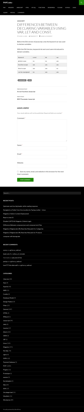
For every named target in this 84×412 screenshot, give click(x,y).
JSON (5, 336)
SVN (4, 388)
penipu (5, 261)
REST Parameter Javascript (42, 97)
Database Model (8, 298)
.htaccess (6, 279)
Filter (5, 305)
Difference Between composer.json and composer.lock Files (22, 225)
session (5, 377)
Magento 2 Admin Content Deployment (16, 214)
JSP (4, 339)
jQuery (5, 12)
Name (19, 145)
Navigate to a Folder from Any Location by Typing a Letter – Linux (24, 210)
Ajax (4, 283)
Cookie (5, 294)
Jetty (4, 324)
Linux (74, 7)
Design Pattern (8, 302)
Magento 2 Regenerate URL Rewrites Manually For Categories (23, 229)
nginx (5, 354)
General (5, 309)
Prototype (6, 373)
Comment (21, 118)
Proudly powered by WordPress (12, 409)
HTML (27, 7)
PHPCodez (7, 2)
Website (20, 163)
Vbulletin (6, 396)
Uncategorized (8, 392)
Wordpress (6, 400)
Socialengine (7, 381)
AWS (4, 290)
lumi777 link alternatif (10, 265)
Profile (12, 12)
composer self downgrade (11, 236)
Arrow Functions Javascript (42, 90)
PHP (4, 7)
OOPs (5, 358)
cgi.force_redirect (15, 250)
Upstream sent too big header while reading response (20, 206)
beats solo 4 (7, 254)
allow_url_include (19, 254)
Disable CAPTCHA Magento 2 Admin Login (17, 221)
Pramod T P (34, 36)
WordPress (51, 7)
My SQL (34, 7)
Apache (5, 286)
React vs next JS (8, 217)
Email (19, 154)
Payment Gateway (9, 362)
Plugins (60, 7)
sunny (5, 250)
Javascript (20, 7)
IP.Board (6, 317)
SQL (4, 385)
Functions (41, 7)
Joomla (67, 7)
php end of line (17, 258)
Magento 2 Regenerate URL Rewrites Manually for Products (22, 232)
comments (21, 12)
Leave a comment (46, 36)
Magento (11, 7)
